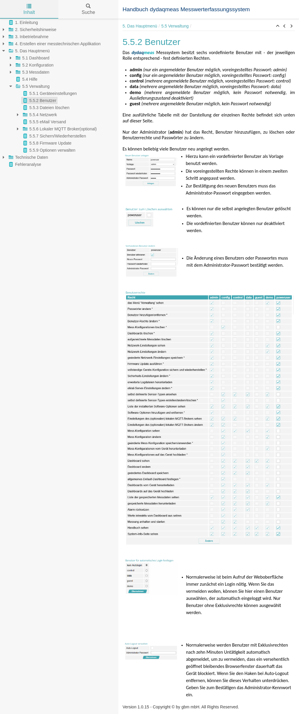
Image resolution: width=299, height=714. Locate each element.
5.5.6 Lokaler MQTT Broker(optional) (59, 128)
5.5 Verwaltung (32, 86)
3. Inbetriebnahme (28, 36)
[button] (277, 26)
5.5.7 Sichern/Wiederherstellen (54, 136)
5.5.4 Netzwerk (39, 114)
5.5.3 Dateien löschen (45, 107)
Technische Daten (27, 157)
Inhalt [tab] (29, 9)
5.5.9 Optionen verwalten (48, 150)
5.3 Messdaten (32, 72)
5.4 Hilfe (26, 79)
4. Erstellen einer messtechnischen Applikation (54, 43)
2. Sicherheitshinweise (31, 29)
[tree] (59, 93)
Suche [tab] (88, 9)
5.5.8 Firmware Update (46, 143)
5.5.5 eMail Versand (44, 121)
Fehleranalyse (24, 164)
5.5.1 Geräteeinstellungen (49, 93)
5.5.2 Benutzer (39, 100)
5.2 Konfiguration (34, 65)
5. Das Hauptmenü (28, 50)
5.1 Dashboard (32, 57)
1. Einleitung (22, 22)
